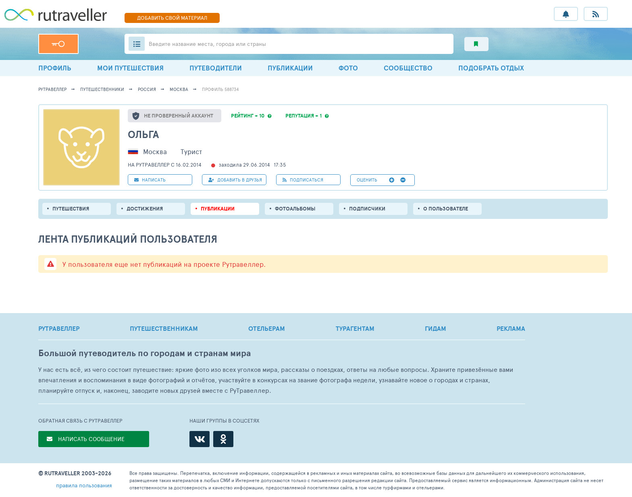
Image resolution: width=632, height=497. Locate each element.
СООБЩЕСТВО (408, 68)
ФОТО (348, 68)
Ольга (143, 134)
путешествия (70, 208)
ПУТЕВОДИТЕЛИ (215, 68)
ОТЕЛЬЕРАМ (266, 328)
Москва (179, 89)
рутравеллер (52, 89)
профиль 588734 (220, 89)
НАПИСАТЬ (150, 180)
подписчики (367, 208)
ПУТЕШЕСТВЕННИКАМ (164, 328)
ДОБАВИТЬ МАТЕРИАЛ (172, 17)
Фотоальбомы (295, 208)
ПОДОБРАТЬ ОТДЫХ (491, 68)
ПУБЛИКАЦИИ (290, 68)
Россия (147, 89)
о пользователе (445, 208)
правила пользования (84, 485)
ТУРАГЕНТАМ (355, 328)
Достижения (145, 208)
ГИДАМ (435, 328)
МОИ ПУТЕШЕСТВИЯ (130, 68)
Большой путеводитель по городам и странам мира (144, 353)
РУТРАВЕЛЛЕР (58, 328)
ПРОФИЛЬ (54, 68)
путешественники (102, 89)
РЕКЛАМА (511, 328)
